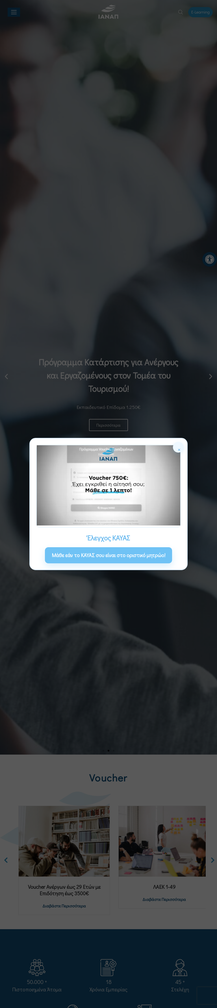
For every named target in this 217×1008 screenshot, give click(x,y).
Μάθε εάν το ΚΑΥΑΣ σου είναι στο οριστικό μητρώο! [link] (108, 555)
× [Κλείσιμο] (179, 449)
